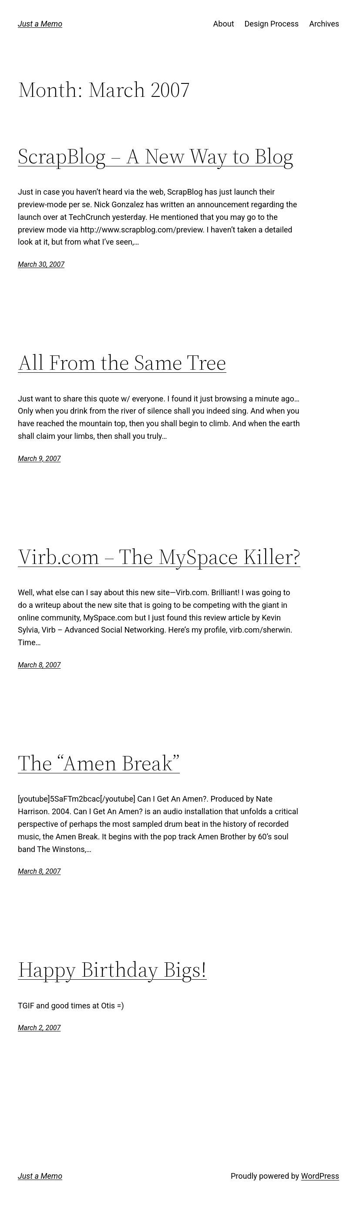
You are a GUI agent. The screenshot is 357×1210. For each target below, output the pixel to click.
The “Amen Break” (99, 763)
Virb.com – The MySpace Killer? (159, 556)
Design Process (272, 23)
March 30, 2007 (41, 264)
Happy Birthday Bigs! (112, 969)
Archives (324, 23)
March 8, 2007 (39, 665)
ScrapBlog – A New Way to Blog (155, 156)
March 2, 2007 (39, 1028)
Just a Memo (40, 23)
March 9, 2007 (39, 458)
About (223, 23)
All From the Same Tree (122, 362)
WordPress (320, 1175)
